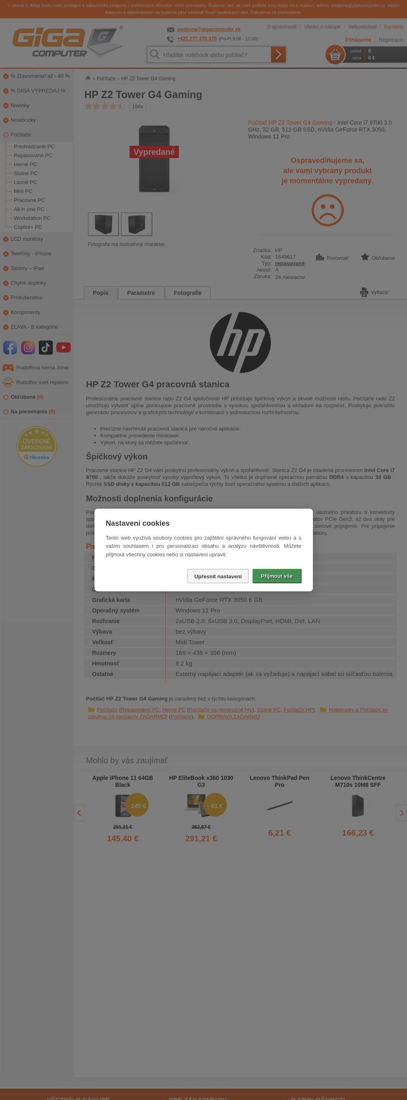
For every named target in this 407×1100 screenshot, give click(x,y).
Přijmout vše (277, 576)
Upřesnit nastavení (218, 576)
